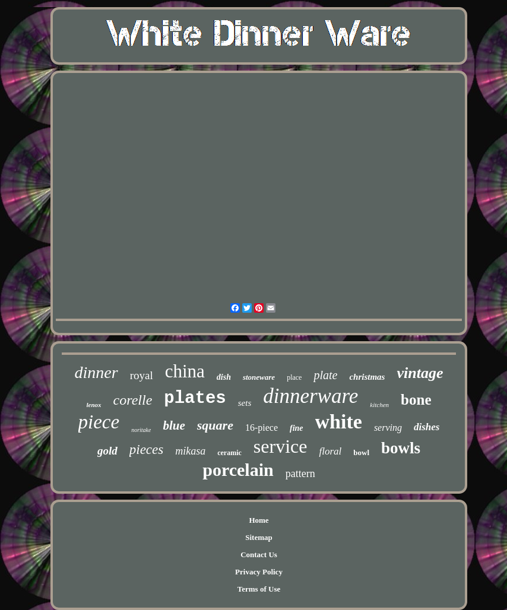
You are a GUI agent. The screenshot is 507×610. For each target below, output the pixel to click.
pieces (146, 449)
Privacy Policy (259, 571)
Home (258, 520)
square (215, 425)
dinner (96, 372)
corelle (133, 400)
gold (107, 450)
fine (296, 428)
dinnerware (310, 396)
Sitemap (258, 537)
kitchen (379, 404)
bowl (361, 452)
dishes (426, 427)
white (338, 422)
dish (224, 377)
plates (195, 398)
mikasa (190, 451)
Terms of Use (258, 588)
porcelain (237, 469)
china (185, 371)
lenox (94, 404)
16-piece (261, 427)
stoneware (259, 377)
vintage (420, 373)
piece (99, 422)
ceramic (229, 453)
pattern (300, 473)
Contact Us (258, 554)
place (294, 377)
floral (330, 451)
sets (245, 403)
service (281, 446)
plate (325, 375)
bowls (400, 448)
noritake (141, 430)
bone (416, 400)
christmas (367, 377)
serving (388, 427)
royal (141, 375)
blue (174, 425)
